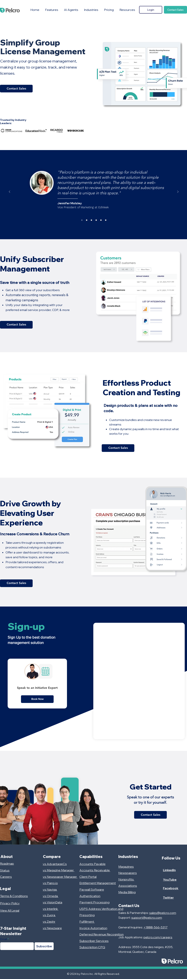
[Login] (150, 10)
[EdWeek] (81, 220)
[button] (51, 10)
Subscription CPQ (92, 947)
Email (3, 939)
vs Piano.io (50, 883)
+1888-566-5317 (155, 927)
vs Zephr (49, 921)
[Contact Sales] (175, 10)
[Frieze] (86, 220)
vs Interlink (50, 909)
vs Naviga (50, 889)
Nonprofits (126, 879)
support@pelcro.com (146, 917)
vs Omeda (50, 896)
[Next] (178, 192)
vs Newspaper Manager (60, 877)
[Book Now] (37, 699)
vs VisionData (52, 902)
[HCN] (101, 220)
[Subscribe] (44, 946)
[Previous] (9, 192)
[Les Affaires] (96, 220)
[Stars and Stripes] (91, 220)
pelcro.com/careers (157, 937)
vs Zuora (49, 915)
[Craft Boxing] (105, 220)
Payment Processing (94, 902)
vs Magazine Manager (58, 870)
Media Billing (127, 892)
